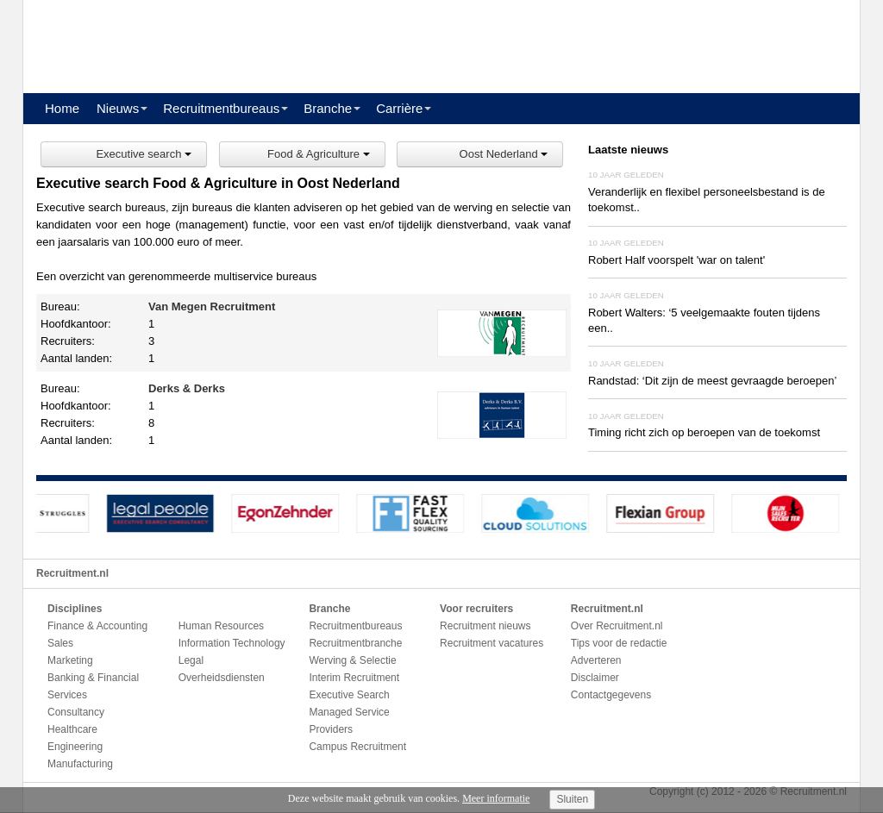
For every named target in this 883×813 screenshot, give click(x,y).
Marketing (70, 660)
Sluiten (572, 799)
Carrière (399, 108)
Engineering (75, 747)
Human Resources (221, 626)
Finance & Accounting (97, 626)
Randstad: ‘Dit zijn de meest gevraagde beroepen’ (712, 380)
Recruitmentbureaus (221, 108)
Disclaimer (595, 678)
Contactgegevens (611, 695)
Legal (191, 660)
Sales (60, 643)
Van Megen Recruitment (211, 306)
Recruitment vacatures (491, 643)
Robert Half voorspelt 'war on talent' (676, 259)
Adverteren (596, 660)
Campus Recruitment (357, 747)
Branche (328, 108)
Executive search (143, 153)
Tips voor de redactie (619, 643)
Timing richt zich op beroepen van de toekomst (704, 432)
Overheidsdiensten (221, 678)
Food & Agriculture (318, 153)
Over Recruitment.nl (617, 626)
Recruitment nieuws (485, 626)
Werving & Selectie (352, 660)
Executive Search (349, 695)
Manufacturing (80, 764)
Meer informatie (495, 798)
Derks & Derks (186, 388)
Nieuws (118, 108)
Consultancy (75, 712)
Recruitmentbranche (355, 643)
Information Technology (231, 643)
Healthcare (72, 729)
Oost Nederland (504, 153)
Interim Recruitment (354, 678)
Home (62, 108)
